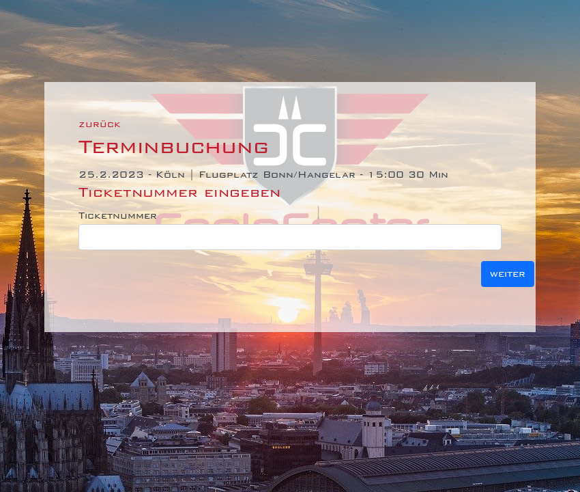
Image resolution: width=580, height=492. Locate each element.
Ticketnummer (117, 215)
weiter (507, 273)
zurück (99, 124)
